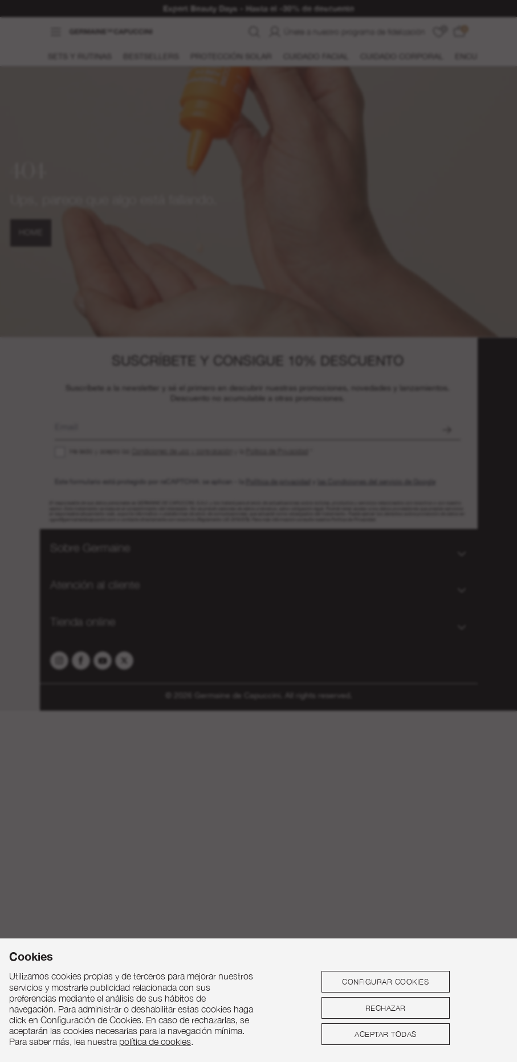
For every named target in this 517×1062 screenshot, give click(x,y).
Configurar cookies (385, 981)
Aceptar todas (386, 1034)
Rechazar (385, 1007)
